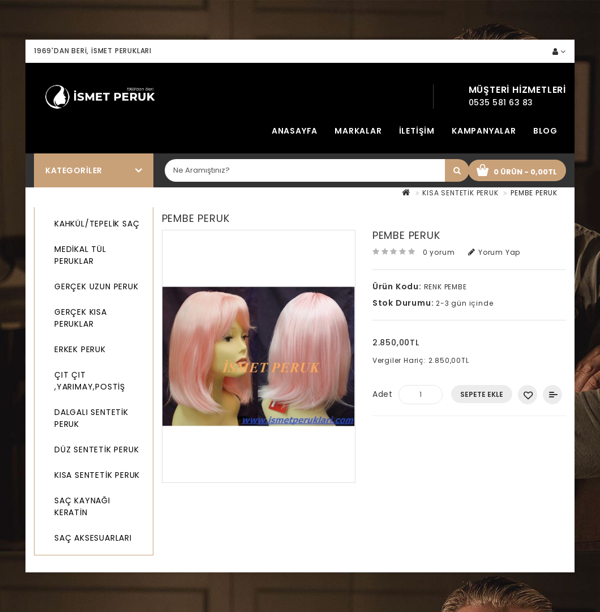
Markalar (358, 130)
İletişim (417, 130)
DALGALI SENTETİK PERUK (91, 418)
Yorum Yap (494, 252)
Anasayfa (295, 130)
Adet (382, 394)
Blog (545, 130)
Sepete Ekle (481, 394)
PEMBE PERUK (534, 193)
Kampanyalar (484, 130)
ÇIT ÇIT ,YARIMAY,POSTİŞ (89, 380)
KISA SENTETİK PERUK (460, 193)
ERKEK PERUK (80, 349)
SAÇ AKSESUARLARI (93, 537)
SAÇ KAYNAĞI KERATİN (82, 506)
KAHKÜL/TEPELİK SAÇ (96, 223)
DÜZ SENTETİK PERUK (96, 449)
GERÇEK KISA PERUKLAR (80, 317)
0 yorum (439, 252)
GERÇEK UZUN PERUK (96, 286)
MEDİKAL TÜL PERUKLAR (80, 255)
